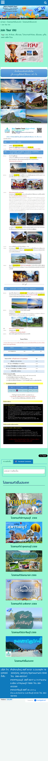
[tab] (7, 461)
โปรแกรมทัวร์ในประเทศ (30, 22)
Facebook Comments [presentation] (23, 461)
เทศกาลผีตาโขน (7, 37)
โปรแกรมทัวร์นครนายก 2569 (24, 575)
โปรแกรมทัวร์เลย (28, 35)
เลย (6, 35)
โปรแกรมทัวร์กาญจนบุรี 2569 (24, 518)
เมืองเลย (39, 35)
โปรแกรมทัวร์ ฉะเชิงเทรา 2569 (24, 604)
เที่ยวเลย (18, 35)
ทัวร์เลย (11, 35)
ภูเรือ (44, 35)
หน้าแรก (3, 22)
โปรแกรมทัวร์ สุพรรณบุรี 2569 (24, 546)
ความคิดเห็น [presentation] (7, 461)
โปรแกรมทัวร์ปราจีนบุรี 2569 (24, 632)
